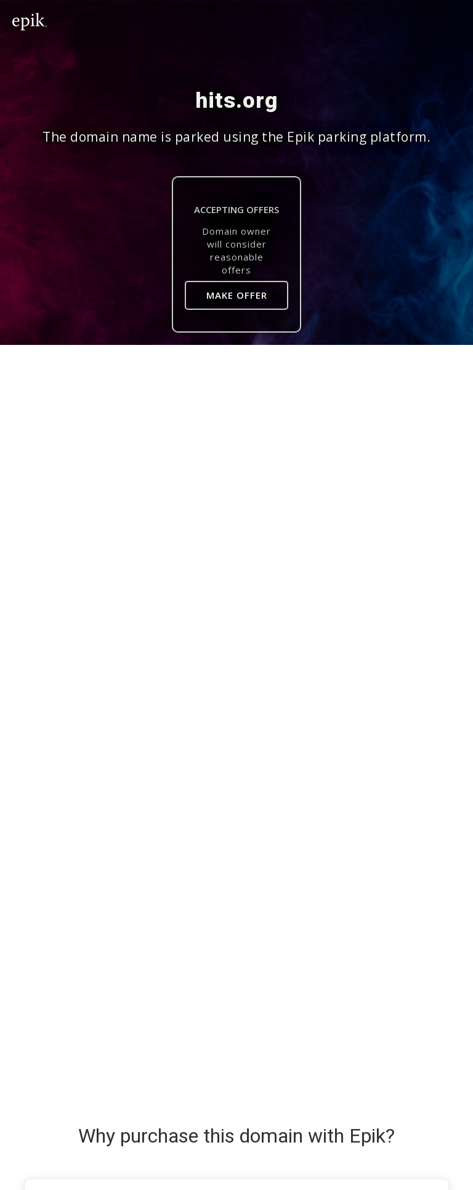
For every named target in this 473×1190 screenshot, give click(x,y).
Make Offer (236, 295)
